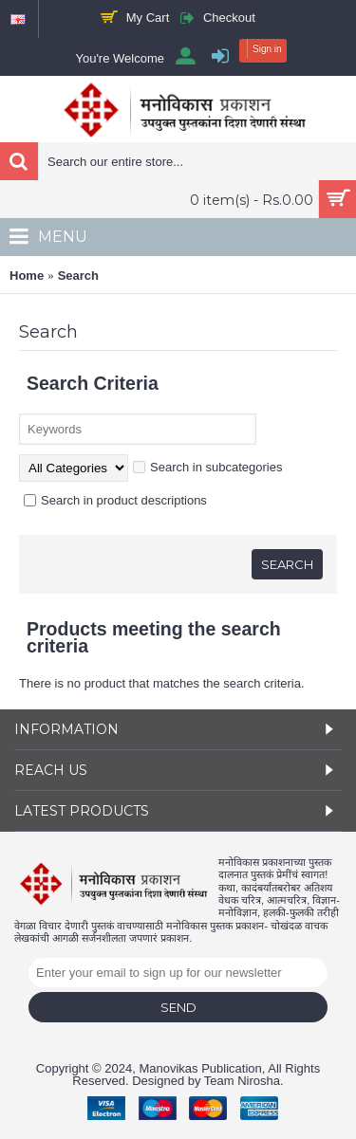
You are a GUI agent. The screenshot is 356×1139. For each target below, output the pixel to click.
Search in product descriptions (115, 500)
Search (78, 275)
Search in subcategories (207, 467)
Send (178, 1007)
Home (26, 275)
